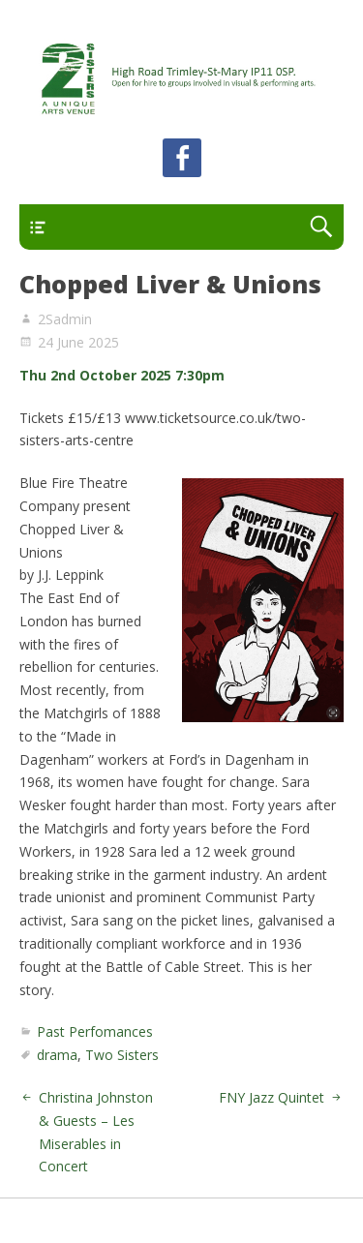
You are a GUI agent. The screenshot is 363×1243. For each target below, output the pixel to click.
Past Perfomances (95, 1031)
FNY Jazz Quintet (271, 1097)
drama (57, 1055)
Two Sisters (122, 1055)
